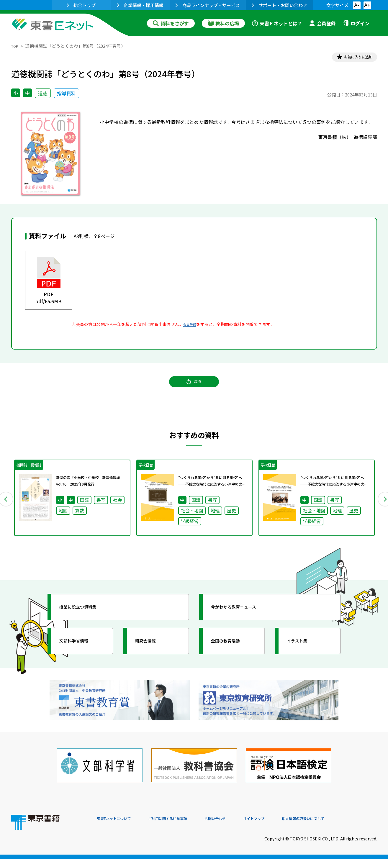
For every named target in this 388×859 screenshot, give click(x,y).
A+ (367, 5)
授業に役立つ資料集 (87, 621)
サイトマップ (289, 818)
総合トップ (81, 5)
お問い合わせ (243, 818)
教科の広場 (223, 23)
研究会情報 (152, 655)
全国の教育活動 (233, 655)
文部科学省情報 (81, 655)
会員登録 (322, 23)
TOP (15, 46)
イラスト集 (303, 655)
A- (356, 5)
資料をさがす (171, 23)
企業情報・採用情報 (140, 5)
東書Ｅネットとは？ (277, 23)
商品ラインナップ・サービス (208, 5)
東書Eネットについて (119, 818)
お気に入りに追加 (351, 58)
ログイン (356, 23)
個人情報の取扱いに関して (348, 818)
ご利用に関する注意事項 (186, 818)
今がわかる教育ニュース (244, 621)
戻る (194, 389)
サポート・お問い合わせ (279, 5)
